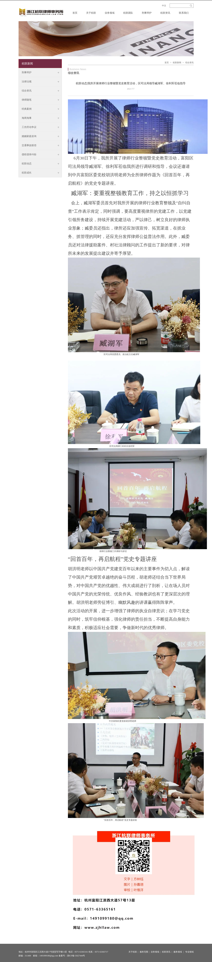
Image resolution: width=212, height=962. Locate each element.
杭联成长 (27, 172)
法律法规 (27, 81)
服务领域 (177, 952)
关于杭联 (91, 13)
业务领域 (109, 13)
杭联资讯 (165, 13)
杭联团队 (128, 13)
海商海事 (27, 118)
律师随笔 (27, 99)
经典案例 (27, 109)
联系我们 (184, 13)
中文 (164, 5)
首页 (74, 13)
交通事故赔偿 (29, 145)
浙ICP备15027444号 (76, 955)
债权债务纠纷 (29, 154)
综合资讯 (27, 90)
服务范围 (144, 952)
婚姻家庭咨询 (29, 136)
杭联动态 (27, 163)
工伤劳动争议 (29, 127)
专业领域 (189, 952)
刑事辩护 (147, 13)
